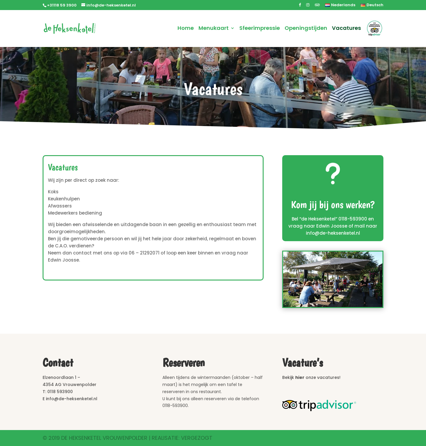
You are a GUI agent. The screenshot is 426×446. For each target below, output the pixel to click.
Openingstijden (306, 29)
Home (186, 29)
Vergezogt (196, 438)
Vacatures (346, 29)
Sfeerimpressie (259, 29)
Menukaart (214, 29)
